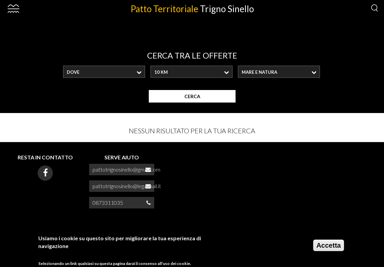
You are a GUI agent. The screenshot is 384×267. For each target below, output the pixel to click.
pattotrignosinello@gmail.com (126, 169)
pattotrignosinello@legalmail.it (127, 186)
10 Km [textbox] (161, 72)
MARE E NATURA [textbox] (259, 72)
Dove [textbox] (73, 72)
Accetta (328, 247)
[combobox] (104, 72)
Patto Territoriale (192, 8)
